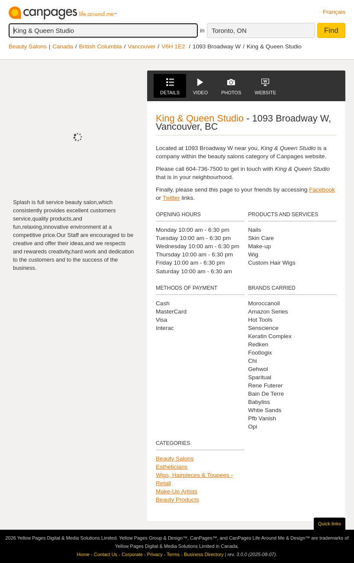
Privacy (155, 554)
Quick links (329, 523)
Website (266, 86)
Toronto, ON (229, 30)
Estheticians (171, 467)
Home (83, 554)
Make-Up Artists (176, 491)
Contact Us (105, 554)
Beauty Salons (28, 46)
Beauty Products (177, 499)
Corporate (132, 554)
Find (331, 30)
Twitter (171, 198)
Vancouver (141, 46)
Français (334, 12)
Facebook (322, 189)
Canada (62, 46)
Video (200, 86)
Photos (231, 86)
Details (170, 86)
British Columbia (100, 46)
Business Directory (204, 554)
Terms (173, 554)
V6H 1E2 (173, 46)
